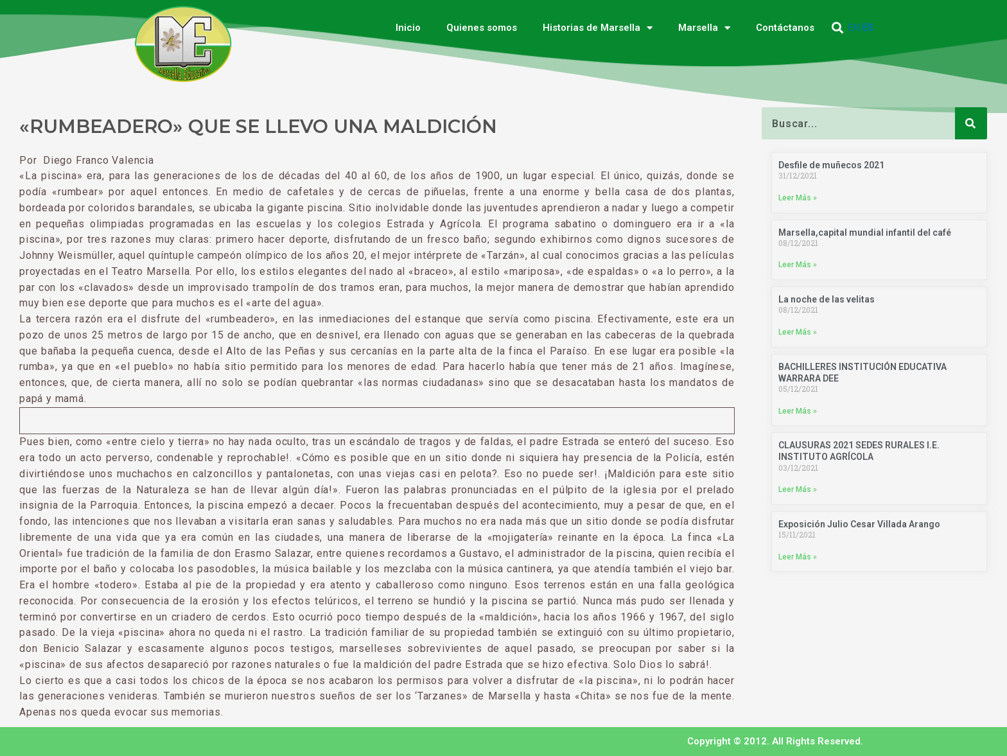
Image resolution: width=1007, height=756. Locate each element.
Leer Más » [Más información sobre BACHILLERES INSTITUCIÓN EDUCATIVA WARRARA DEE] (797, 411)
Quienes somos (481, 27)
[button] (837, 28)
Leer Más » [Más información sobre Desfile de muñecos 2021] (797, 197)
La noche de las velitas (826, 299)
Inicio (408, 27)
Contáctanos (785, 27)
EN (854, 27)
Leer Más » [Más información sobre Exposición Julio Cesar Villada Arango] (797, 556)
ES (868, 27)
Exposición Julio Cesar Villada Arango (859, 524)
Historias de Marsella (597, 28)
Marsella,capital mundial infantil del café (864, 232)
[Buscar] (971, 123)
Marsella (704, 28)
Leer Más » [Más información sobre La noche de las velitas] (797, 332)
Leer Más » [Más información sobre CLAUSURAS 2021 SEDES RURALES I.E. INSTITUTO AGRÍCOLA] (797, 489)
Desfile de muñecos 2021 (831, 165)
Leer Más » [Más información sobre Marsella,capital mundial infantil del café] (797, 264)
